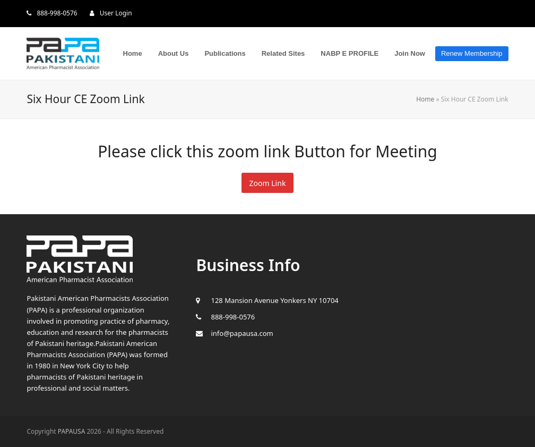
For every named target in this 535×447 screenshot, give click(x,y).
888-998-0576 (57, 13)
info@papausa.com (242, 333)
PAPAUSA (71, 431)
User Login (116, 13)
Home (425, 99)
